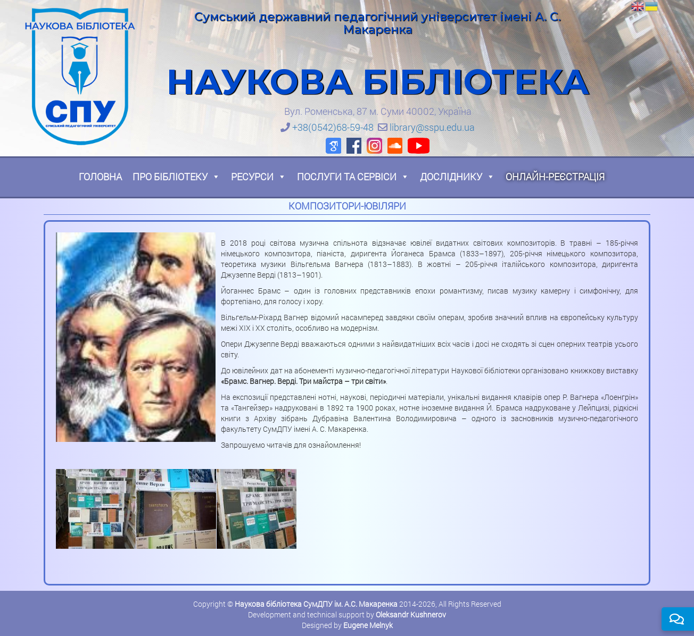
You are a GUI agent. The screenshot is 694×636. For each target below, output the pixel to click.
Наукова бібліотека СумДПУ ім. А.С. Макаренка (316, 604)
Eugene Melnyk (368, 625)
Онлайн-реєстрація (555, 176)
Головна (100, 176)
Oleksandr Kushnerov (411, 614)
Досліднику (457, 176)
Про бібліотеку (176, 176)
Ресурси (258, 176)
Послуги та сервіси (353, 176)
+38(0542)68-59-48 (333, 127)
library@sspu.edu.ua (432, 127)
